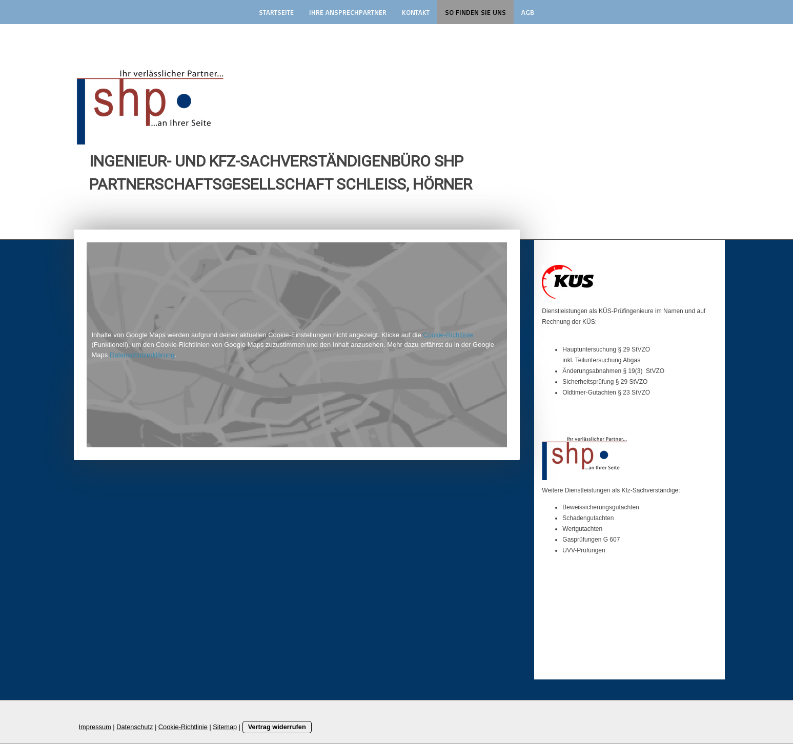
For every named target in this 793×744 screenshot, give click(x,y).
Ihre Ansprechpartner (348, 12)
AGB (527, 12)
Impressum (95, 727)
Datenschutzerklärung (142, 355)
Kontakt (416, 12)
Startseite (276, 12)
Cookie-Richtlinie (448, 335)
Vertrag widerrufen (277, 727)
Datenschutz (134, 727)
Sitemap (225, 727)
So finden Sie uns (475, 12)
